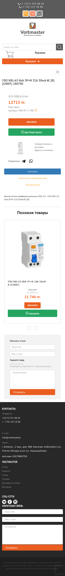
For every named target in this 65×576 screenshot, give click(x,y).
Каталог (33, 61)
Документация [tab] (33, 184)
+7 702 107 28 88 (32, 7)
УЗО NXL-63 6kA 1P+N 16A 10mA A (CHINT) (27, 283)
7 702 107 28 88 (12, 421)
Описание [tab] (32, 171)
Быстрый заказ (31, 132)
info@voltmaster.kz (11, 437)
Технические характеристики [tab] (32, 178)
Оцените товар (17, 360)
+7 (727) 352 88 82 (32, 3)
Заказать (31, 122)
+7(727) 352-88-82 (11, 417)
